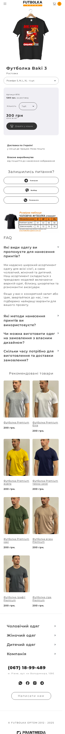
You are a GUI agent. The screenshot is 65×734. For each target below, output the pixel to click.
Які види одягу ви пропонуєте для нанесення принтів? (29, 251)
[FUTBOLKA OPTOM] (32, 3)
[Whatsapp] (20, 683)
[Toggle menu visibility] (5, 4)
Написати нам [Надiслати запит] (31, 696)
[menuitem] (20, 683)
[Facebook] (27, 683)
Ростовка (12, 73)
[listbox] (31, 80)
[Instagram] (35, 683)
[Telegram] (42, 683)
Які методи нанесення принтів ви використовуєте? (24, 320)
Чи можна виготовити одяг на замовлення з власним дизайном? (29, 338)
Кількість (11, 106)
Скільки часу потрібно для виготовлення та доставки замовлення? (29, 355)
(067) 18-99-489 (27, 668)
